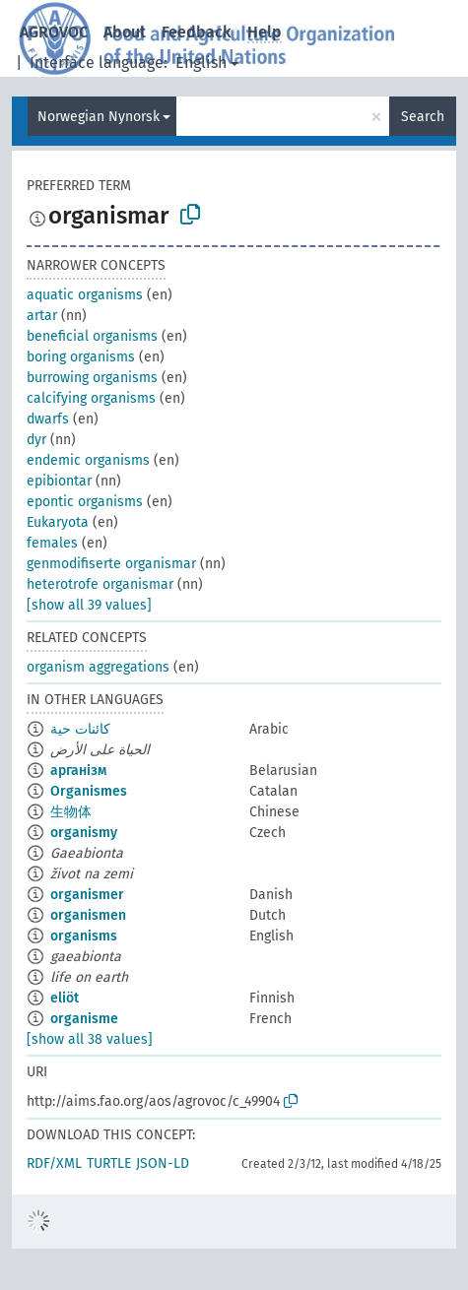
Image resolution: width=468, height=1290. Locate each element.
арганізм (78, 770)
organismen (88, 915)
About (124, 32)
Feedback (197, 32)
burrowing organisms (92, 377)
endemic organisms (88, 460)
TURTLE (109, 1163)
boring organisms (81, 357)
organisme (84, 1018)
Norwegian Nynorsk (98, 116)
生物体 (71, 812)
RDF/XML (54, 1163)
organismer (87, 894)
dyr (36, 439)
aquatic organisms (85, 295)
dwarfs (48, 419)
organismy (83, 832)
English (201, 62)
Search (422, 116)
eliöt (64, 998)
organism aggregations (98, 667)
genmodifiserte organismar (111, 563)
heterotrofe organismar (100, 584)
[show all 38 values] (90, 1039)
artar (42, 315)
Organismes (88, 791)
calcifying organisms (91, 398)
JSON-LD (162, 1163)
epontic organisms (85, 501)
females (52, 543)
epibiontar (59, 481)
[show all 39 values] (89, 605)
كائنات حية (80, 729)
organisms (83, 936)
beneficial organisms (92, 336)
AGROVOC (54, 32)
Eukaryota (58, 522)
